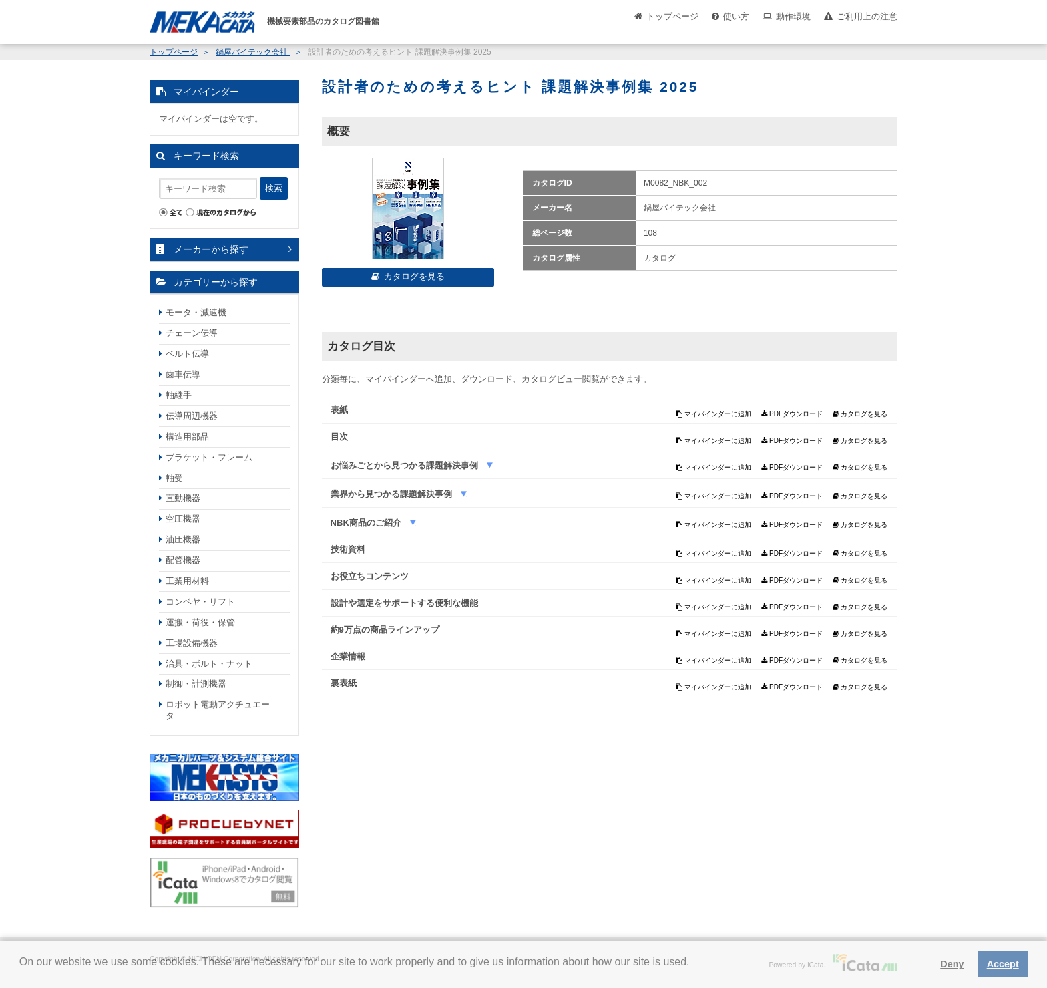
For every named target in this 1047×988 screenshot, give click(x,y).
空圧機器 (183, 519)
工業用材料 (187, 581)
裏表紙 (344, 683)
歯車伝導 (183, 374)
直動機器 (183, 498)
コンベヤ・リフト (200, 602)
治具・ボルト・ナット (209, 664)
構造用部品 (187, 437)
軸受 (174, 478)
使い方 (736, 16)
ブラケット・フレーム (209, 457)
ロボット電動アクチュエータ (218, 710)
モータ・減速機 (196, 312)
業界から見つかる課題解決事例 (393, 494)
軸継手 (179, 395)
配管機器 (183, 560)
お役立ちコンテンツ (370, 576)
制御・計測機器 (196, 684)
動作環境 (793, 16)
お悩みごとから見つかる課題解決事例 (406, 465)
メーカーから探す (211, 249)
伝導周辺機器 (192, 416)
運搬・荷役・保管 (200, 622)
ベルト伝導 (187, 354)
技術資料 (348, 549)
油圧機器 (183, 539)
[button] (21, 972)
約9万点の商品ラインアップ (385, 630)
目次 (339, 437)
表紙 (339, 410)
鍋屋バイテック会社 (253, 52)
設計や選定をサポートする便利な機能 (404, 603)
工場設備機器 (192, 643)
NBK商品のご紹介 (367, 523)
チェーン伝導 (192, 333)
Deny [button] (952, 964)
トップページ (672, 16)
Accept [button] (1003, 964)
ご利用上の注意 (867, 16)
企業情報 (348, 656)
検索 (273, 188)
